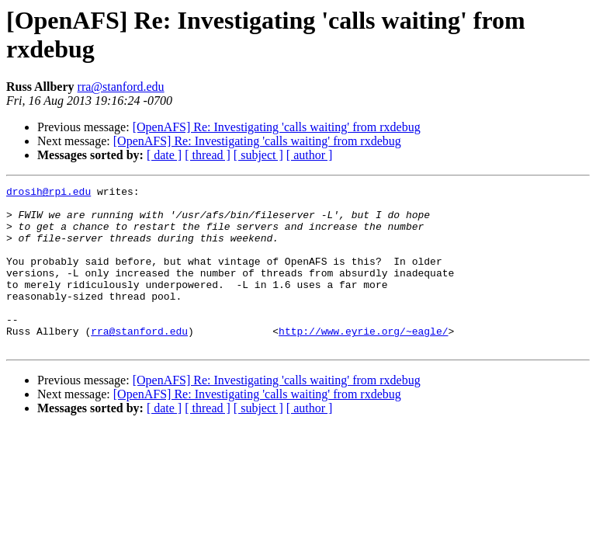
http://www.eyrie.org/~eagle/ (363, 361)
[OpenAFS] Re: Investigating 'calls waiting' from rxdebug (277, 127)
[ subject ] (258, 154)
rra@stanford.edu (121, 86)
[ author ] (309, 154)
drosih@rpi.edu (48, 193)
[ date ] (164, 154)
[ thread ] (207, 154)
